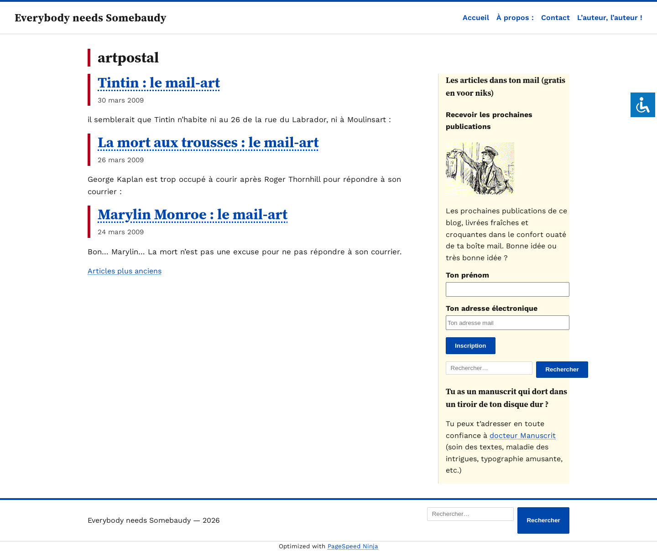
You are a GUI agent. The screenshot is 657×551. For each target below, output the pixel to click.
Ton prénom (467, 275)
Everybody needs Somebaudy (91, 17)
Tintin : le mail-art (159, 82)
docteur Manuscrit (523, 435)
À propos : (515, 17)
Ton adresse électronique (491, 308)
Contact (555, 17)
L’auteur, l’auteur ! (609, 17)
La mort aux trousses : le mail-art (208, 142)
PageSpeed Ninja (353, 546)
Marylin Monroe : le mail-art (192, 214)
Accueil (476, 17)
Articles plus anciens (125, 271)
